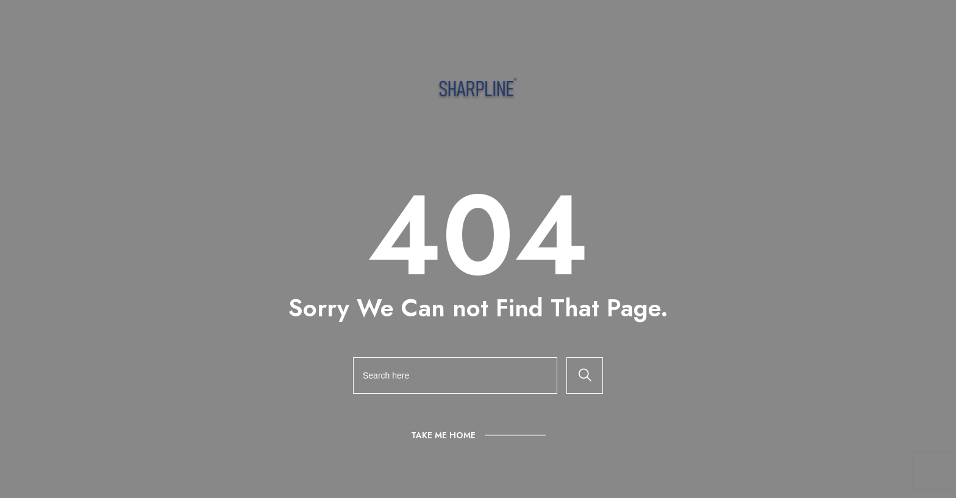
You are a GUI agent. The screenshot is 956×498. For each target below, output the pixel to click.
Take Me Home (443, 435)
